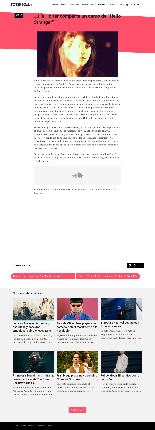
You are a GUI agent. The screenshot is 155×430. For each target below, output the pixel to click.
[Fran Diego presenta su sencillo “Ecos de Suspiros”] (77, 376)
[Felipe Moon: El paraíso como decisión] (121, 376)
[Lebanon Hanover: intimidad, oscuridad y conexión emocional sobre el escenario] (33, 323)
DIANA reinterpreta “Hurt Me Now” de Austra (36, 276)
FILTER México (21, 4)
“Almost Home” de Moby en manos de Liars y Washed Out (108, 276)
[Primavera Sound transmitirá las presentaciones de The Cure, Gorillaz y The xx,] (33, 376)
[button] (144, 5)
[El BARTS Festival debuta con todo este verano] (121, 323)
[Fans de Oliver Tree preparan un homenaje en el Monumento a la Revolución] (77, 323)
